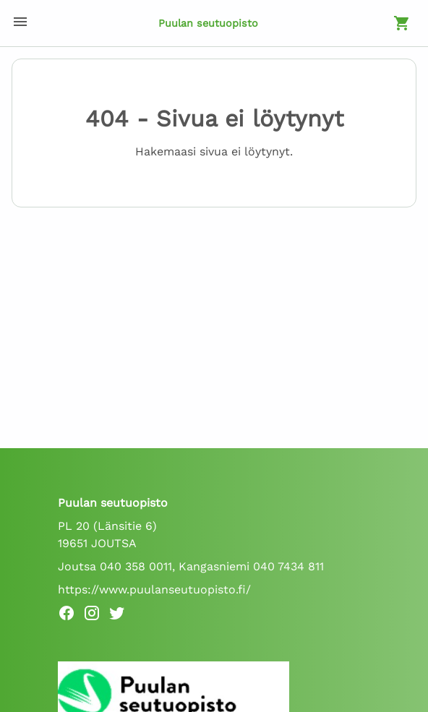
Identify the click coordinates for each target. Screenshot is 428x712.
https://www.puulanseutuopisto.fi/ (154, 589)
